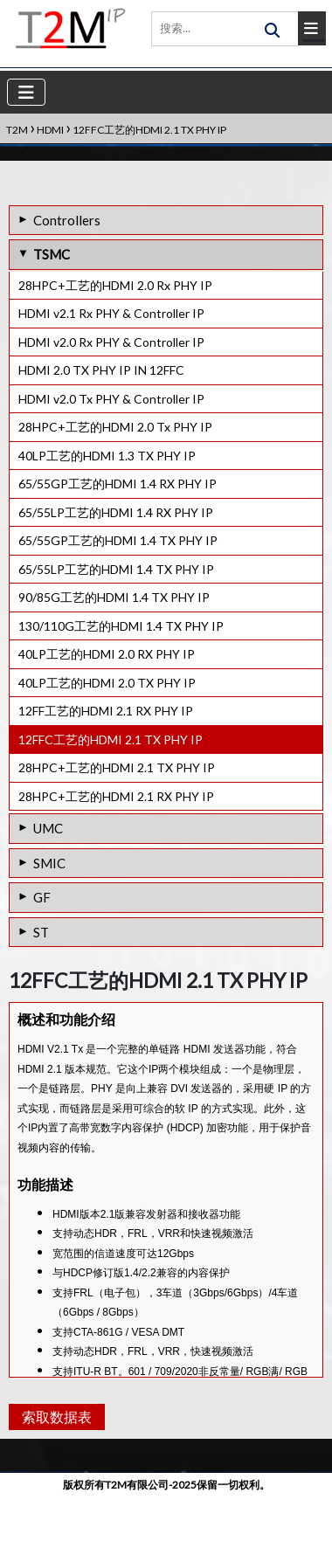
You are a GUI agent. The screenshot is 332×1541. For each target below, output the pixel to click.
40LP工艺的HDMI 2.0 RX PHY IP (106, 653)
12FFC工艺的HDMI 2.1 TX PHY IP (110, 739)
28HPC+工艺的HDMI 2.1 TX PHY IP (116, 767)
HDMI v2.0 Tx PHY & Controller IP (111, 398)
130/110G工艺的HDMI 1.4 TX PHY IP (121, 625)
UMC (48, 828)
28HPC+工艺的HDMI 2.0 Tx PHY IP (115, 426)
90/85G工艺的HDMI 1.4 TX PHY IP (114, 597)
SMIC (49, 863)
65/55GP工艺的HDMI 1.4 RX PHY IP (117, 483)
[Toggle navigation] (26, 92)
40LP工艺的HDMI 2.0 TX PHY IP (107, 682)
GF (42, 897)
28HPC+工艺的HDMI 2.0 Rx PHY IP (115, 285)
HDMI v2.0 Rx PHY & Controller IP (111, 342)
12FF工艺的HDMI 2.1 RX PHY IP (105, 710)
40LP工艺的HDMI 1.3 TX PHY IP (107, 455)
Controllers (66, 220)
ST (41, 932)
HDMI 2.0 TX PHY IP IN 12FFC (101, 370)
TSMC (51, 254)
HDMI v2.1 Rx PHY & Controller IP (111, 313)
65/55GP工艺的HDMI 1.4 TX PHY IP (118, 540)
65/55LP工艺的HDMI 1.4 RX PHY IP (115, 512)
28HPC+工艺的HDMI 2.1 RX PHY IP (116, 796)
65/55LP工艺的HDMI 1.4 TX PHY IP (116, 569)
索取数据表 (54, 1461)
